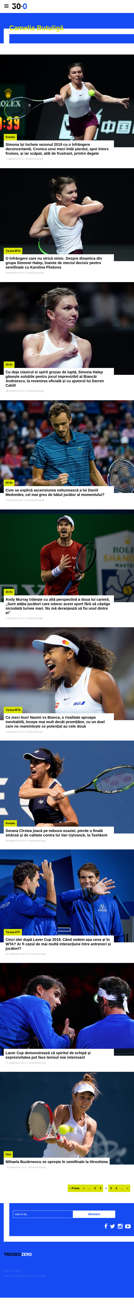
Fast (8, 1137)
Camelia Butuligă (34, 158)
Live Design (39, 1257)
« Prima (74, 1170)
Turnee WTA (13, 248)
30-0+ (9, 359)
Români (10, 137)
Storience (24, 1257)
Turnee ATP (13, 918)
